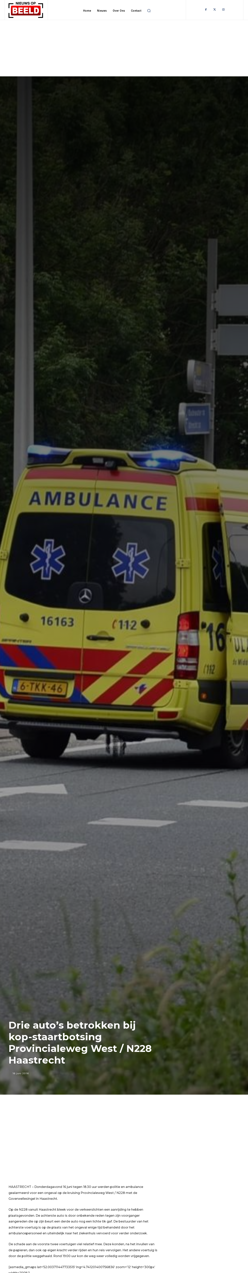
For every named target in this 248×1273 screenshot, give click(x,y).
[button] (148, 10)
